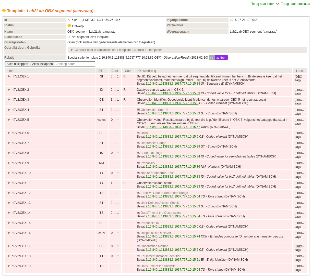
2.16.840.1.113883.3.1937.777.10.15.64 (173, 196)
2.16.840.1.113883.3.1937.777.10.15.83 (173, 93)
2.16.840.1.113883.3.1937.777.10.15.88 (173, 83)
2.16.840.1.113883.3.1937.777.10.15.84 (173, 156)
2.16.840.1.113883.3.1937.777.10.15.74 (173, 236)
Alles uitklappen (17, 64)
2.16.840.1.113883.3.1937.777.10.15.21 (173, 259)
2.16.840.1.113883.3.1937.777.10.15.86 (173, 166)
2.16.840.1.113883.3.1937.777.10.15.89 (173, 113)
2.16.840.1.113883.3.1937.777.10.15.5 (172, 103)
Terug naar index (262, 4)
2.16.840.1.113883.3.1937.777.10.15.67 (173, 127)
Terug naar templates (295, 4)
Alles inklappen (42, 64)
